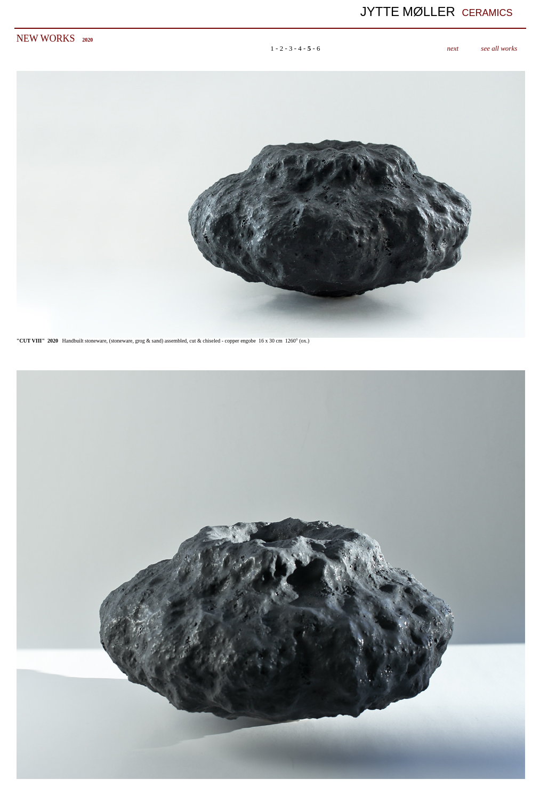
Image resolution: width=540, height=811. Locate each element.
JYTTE (379, 11)
